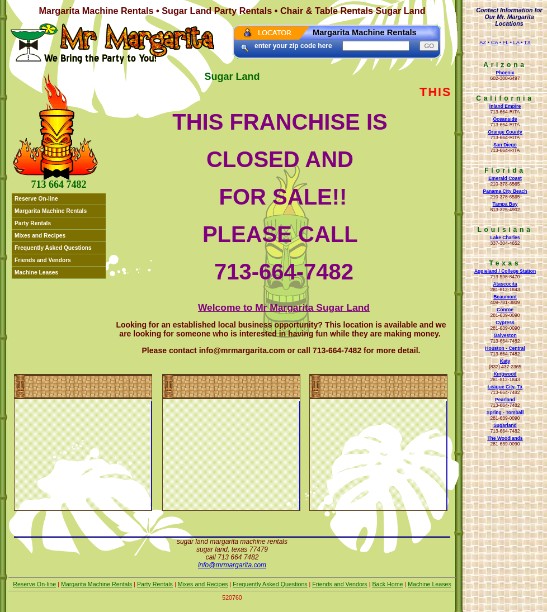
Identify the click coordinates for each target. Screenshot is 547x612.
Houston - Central (505, 348)
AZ (482, 42)
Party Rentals (33, 223)
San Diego (505, 145)
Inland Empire (505, 106)
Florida (505, 170)
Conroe (505, 309)
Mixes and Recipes (40, 236)
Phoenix (505, 72)
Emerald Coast (505, 178)
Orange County (505, 132)
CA (494, 42)
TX (527, 42)
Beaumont (505, 297)
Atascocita (505, 284)
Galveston (504, 335)
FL (506, 42)
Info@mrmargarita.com (232, 565)
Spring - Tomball (505, 412)
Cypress (505, 322)
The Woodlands (504, 438)
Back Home (387, 584)
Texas (505, 263)
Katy (505, 361)
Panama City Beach (505, 191)
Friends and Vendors (43, 260)
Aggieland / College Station (505, 271)
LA (516, 42)
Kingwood (504, 374)
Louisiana (504, 230)
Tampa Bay (505, 204)
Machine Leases (36, 272)
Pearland (505, 399)
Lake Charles (505, 237)
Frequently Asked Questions (53, 248)
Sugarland (505, 425)
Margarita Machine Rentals (51, 211)
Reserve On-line (36, 199)
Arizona (505, 65)
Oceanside (505, 119)
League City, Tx (505, 387)
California (505, 98)
